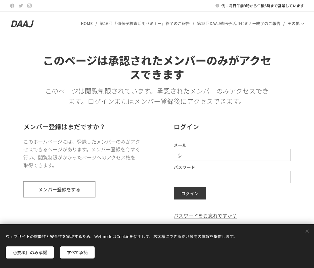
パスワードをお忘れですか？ (205, 215)
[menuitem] (88, 23)
